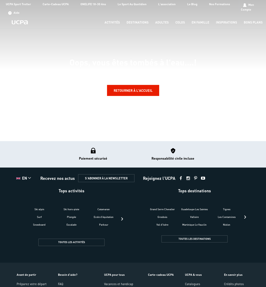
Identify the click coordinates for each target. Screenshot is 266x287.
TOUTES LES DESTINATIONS (195, 238)
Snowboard (39, 224)
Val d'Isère (162, 224)
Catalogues (192, 284)
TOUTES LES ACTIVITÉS (71, 242)
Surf (39, 217)
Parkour (103, 224)
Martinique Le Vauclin (194, 224)
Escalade (71, 224)
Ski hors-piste (71, 209)
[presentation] (122, 219)
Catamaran (103, 209)
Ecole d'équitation (103, 217)
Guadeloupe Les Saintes (194, 209)
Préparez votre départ (32, 284)
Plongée (71, 217)
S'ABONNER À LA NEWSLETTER (106, 178)
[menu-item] (112, 22)
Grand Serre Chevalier (162, 209)
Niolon (226, 224)
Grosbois (162, 217)
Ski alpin (39, 209)
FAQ (60, 284)
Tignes (226, 209)
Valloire (194, 217)
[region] (133, 70)
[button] (24, 178)
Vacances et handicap (118, 284)
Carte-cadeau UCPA (161, 274)
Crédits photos (234, 284)
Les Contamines (227, 217)
